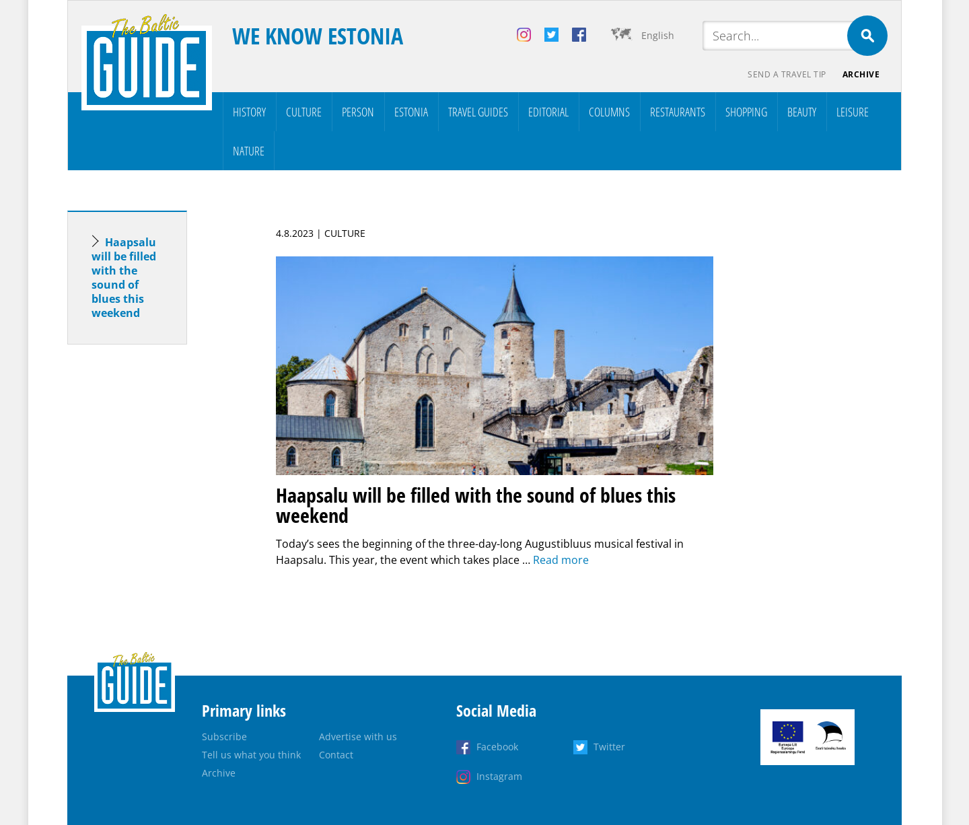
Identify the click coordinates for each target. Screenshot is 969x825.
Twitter (609, 746)
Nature (248, 151)
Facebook (497, 746)
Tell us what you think (251, 754)
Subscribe (224, 736)
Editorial (548, 112)
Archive (861, 74)
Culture (304, 112)
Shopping (746, 112)
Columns (609, 112)
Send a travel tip (787, 74)
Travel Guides (478, 112)
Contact (336, 754)
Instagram (499, 776)
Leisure (852, 112)
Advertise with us (358, 736)
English (657, 35)
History (249, 112)
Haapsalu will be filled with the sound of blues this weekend (124, 277)
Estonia (411, 112)
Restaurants (677, 112)
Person (358, 112)
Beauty (801, 112)
